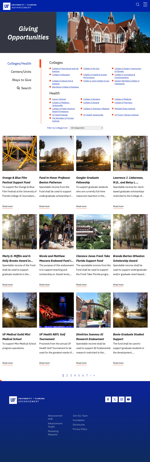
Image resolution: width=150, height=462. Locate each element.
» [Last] (94, 375)
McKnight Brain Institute (125, 109)
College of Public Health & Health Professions (63, 110)
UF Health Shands (60, 115)
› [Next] (90, 375)
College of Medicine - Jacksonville (61, 104)
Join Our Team (80, 415)
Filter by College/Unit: (57, 128)
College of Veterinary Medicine (96, 109)
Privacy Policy (80, 429)
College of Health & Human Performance (95, 76)
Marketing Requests (53, 433)
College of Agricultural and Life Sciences (65, 70)
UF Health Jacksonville (93, 115)
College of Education (61, 75)
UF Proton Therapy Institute (127, 115)
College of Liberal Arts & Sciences (62, 82)
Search (24, 88)
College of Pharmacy (123, 102)
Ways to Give (21, 80)
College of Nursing (91, 102)
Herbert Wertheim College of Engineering (127, 82)
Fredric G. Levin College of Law (96, 81)
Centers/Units (21, 71)
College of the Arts (91, 68)
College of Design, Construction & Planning (128, 70)
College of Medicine (123, 99)
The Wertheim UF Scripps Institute (63, 119)
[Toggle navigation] (145, 4)
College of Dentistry (91, 99)
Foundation (78, 420)
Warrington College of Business (65, 87)
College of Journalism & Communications (125, 76)
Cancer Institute (59, 99)
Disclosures (79, 424)
